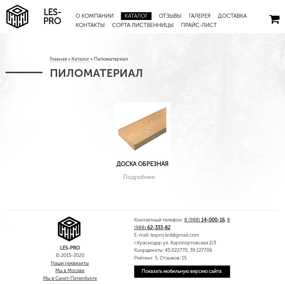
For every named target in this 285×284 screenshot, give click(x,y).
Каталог (136, 16)
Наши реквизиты (70, 263)
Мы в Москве (69, 270)
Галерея (200, 16)
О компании (95, 16)
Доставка (232, 16)
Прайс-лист (199, 25)
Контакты (90, 25)
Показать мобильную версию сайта (182, 271)
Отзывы (170, 16)
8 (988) (204, 220)
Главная (58, 59)
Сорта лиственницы (143, 25)
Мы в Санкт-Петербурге (70, 278)
